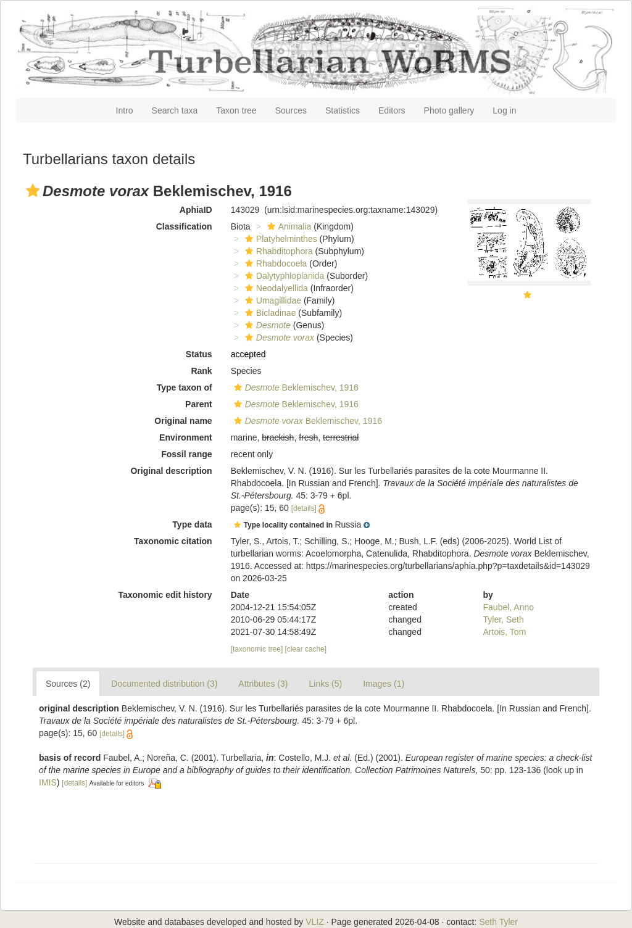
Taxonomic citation (173, 541)
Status (199, 354)
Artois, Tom (504, 632)
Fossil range (186, 454)
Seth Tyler (498, 922)
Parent (198, 404)
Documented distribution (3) (164, 684)
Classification (184, 226)
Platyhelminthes (279, 239)
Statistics (342, 110)
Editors (391, 110)
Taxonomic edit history (165, 595)
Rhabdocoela (274, 263)
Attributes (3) (263, 684)
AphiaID (196, 210)
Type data (192, 524)
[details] (304, 508)
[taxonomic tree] (257, 649)
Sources (291, 110)
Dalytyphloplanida (283, 276)
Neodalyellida (275, 288)
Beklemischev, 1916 (295, 387)
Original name (183, 421)
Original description (171, 471)
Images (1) (383, 684)
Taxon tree (236, 110)
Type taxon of (184, 387)
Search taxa (175, 110)
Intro (124, 110)
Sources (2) (68, 684)
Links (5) (325, 684)
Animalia (288, 226)
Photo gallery (449, 110)
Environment (185, 437)
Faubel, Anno (508, 607)
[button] (33, 190)
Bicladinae (269, 313)
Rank (201, 371)
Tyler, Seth (503, 619)
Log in (504, 110)
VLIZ (315, 922)
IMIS (48, 782)
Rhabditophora (277, 251)
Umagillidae (271, 300)
